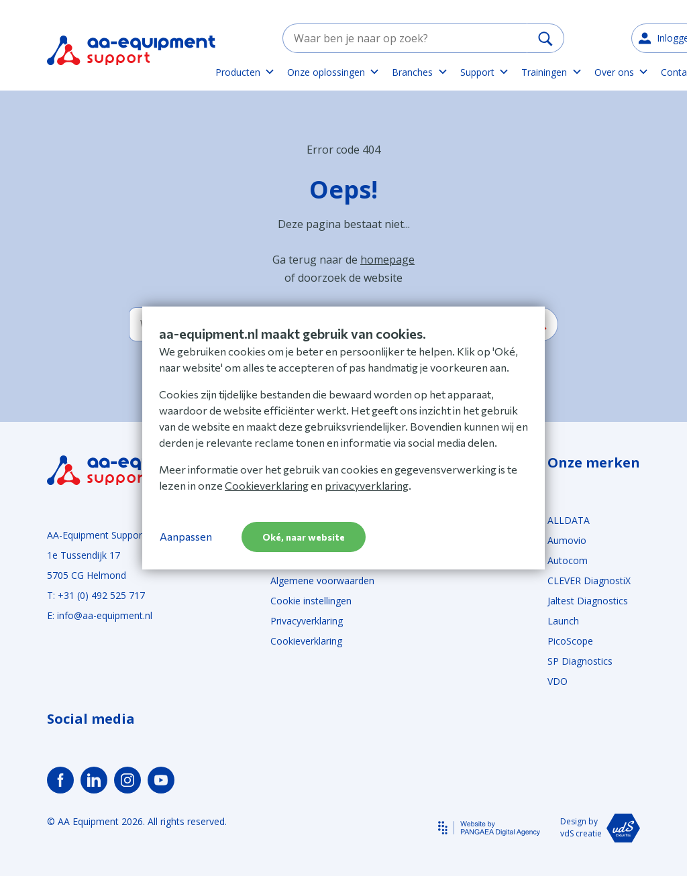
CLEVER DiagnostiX (589, 580)
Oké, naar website (303, 537)
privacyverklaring (367, 485)
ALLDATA (568, 520)
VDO (557, 681)
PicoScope (570, 641)
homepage (387, 259)
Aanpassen (186, 536)
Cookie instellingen (311, 600)
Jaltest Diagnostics (587, 600)
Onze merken (593, 462)
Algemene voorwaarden (322, 580)
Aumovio (566, 540)
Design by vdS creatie (600, 828)
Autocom (567, 560)
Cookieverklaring (306, 641)
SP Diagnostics (580, 661)
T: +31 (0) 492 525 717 (96, 595)
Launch (563, 620)
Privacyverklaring (306, 620)
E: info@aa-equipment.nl (99, 615)
